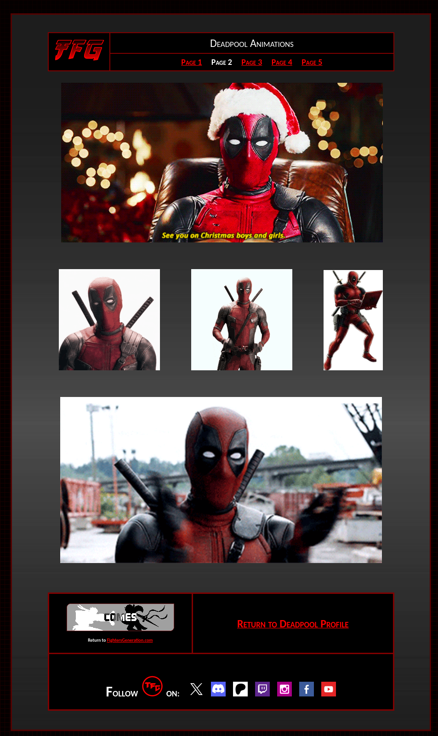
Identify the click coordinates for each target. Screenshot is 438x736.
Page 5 (311, 62)
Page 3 (251, 62)
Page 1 (191, 62)
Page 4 (282, 62)
